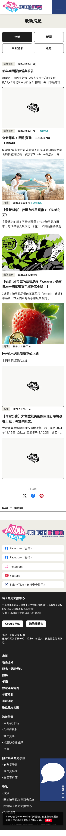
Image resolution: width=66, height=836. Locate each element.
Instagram (14, 567)
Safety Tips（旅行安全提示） (25, 585)
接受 (48, 820)
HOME (5, 507)
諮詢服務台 (36, 623)
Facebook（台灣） (19, 549)
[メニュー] (59, 7)
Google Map (12, 623)
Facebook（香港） (19, 558)
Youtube (12, 576)
